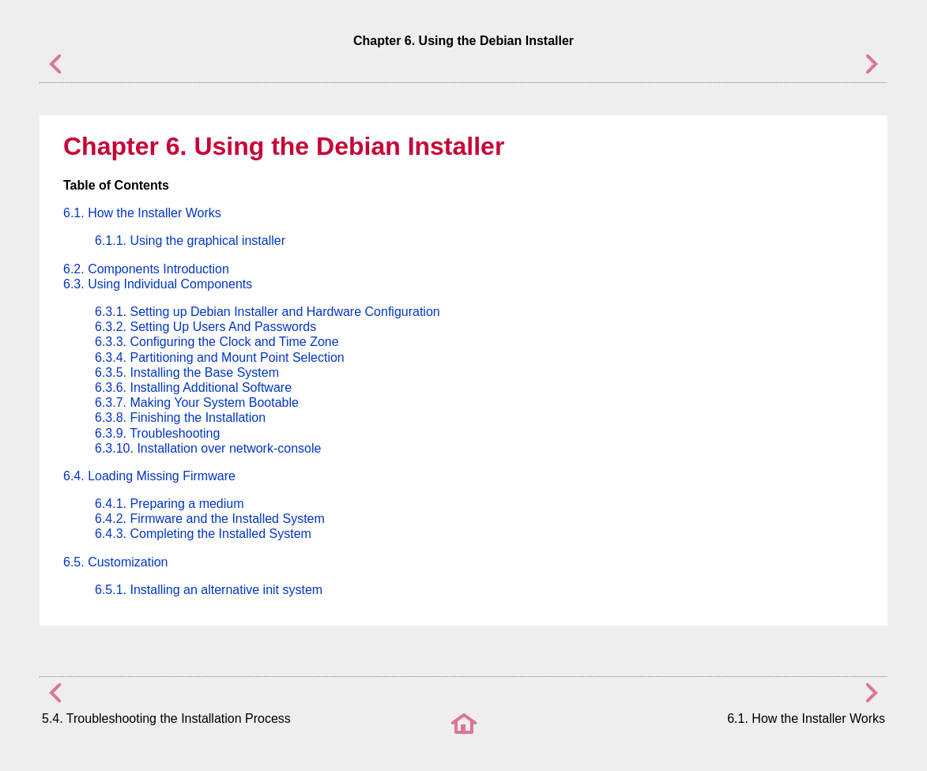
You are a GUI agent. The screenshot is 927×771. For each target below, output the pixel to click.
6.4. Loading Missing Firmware (149, 476)
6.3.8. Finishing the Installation (180, 417)
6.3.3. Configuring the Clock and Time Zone (217, 341)
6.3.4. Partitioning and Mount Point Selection (220, 357)
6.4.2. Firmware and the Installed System (210, 518)
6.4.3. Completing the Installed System (203, 533)
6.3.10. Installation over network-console (208, 448)
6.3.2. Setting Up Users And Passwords (205, 326)
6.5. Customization (115, 562)
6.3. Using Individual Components (157, 284)
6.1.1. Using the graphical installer (190, 240)
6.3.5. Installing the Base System (187, 372)
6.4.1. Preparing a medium (169, 503)
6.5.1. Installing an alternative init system (208, 589)
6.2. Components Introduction (146, 269)
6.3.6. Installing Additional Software (193, 387)
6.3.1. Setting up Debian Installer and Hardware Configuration (267, 311)
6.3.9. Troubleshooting (157, 433)
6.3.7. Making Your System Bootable (197, 402)
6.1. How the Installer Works (142, 213)
